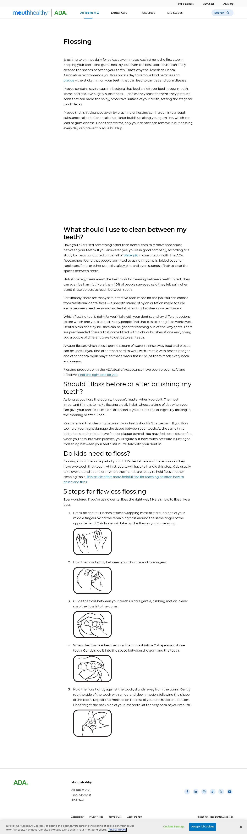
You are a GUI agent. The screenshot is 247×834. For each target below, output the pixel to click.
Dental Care (119, 13)
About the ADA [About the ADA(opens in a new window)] (134, 817)
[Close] (241, 827)
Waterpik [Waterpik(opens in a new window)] (131, 255)
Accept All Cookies (202, 827)
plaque (68, 80)
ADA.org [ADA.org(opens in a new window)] (228, 4)
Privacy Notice (96, 817)
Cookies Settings (173, 827)
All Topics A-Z (89, 13)
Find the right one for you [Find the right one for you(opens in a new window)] (98, 374)
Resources (148, 13)
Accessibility (77, 817)
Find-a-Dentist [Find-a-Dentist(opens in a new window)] (185, 4)
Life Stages (175, 13)
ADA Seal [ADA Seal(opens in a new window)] (208, 4)
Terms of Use (115, 817)
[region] (123, 827)
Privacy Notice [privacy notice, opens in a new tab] (117, 830)
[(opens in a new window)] (187, 794)
